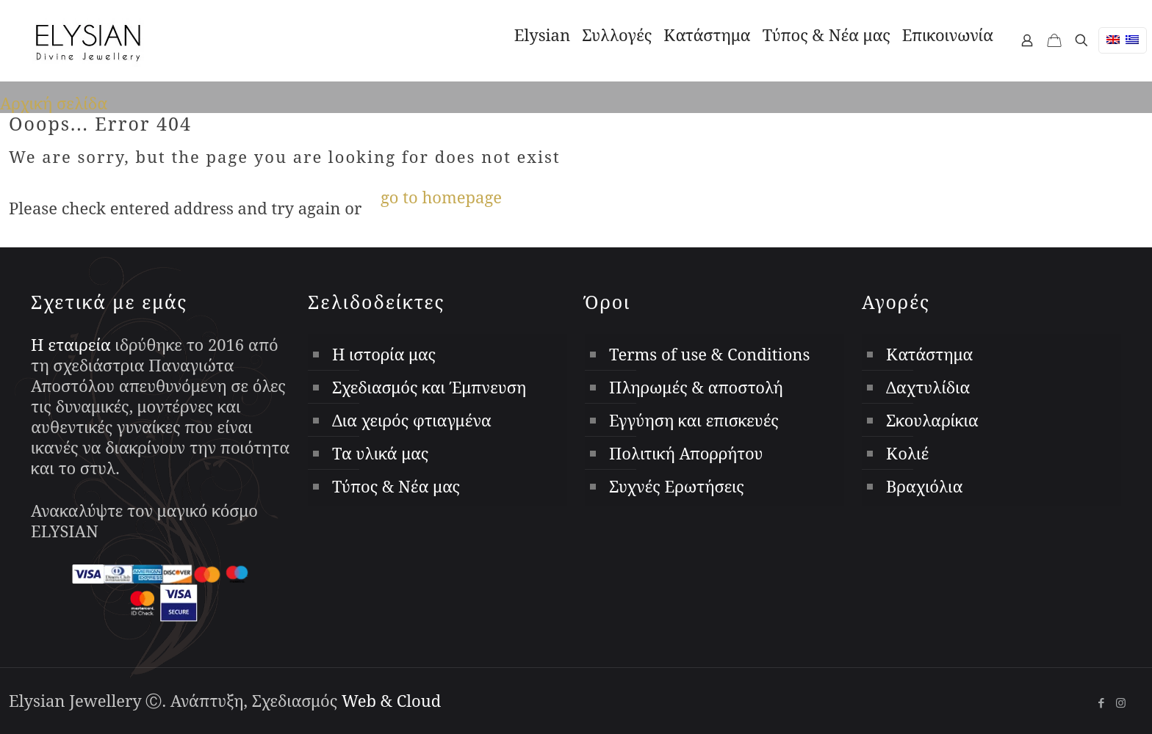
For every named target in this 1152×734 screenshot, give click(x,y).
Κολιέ (907, 453)
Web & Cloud (391, 700)
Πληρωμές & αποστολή (696, 387)
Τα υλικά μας (380, 453)
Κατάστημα (929, 354)
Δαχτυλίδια (928, 387)
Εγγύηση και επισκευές (694, 420)
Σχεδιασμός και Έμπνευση (429, 387)
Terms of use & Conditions (709, 354)
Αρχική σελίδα (53, 103)
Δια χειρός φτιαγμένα (412, 420)
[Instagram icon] (1120, 702)
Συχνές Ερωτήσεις (676, 486)
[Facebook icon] (1101, 702)
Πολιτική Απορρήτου (686, 453)
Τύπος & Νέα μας (396, 486)
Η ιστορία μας (384, 354)
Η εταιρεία (71, 344)
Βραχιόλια (924, 486)
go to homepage (441, 197)
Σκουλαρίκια (932, 420)
